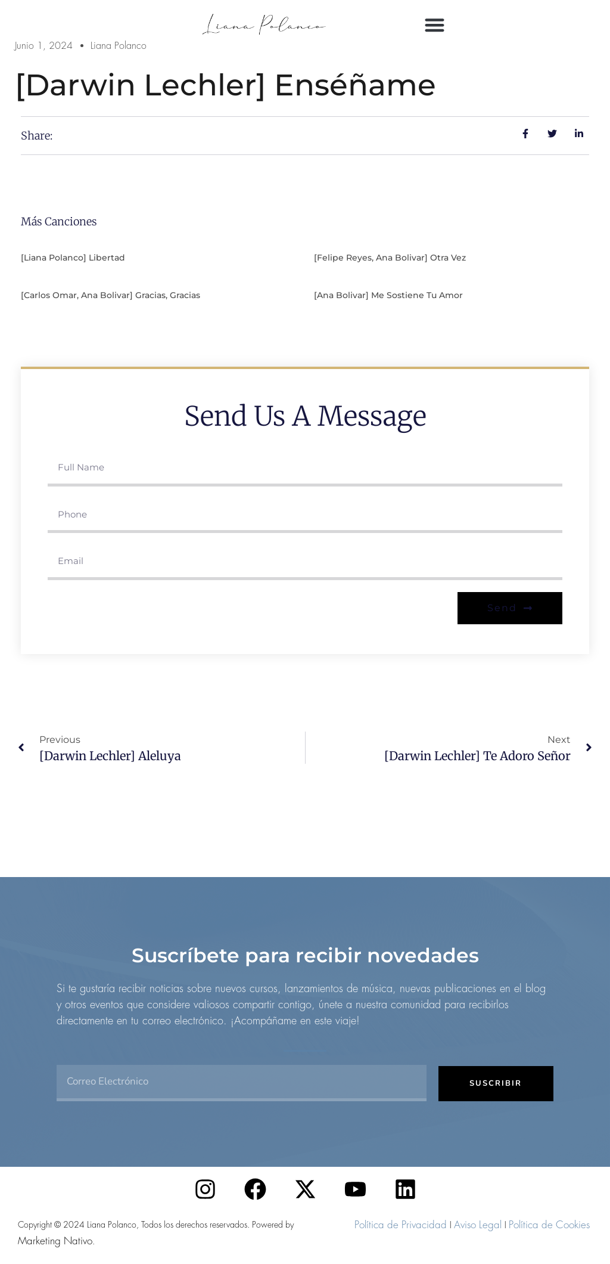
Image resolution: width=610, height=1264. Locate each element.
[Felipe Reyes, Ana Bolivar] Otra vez (390, 257)
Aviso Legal (478, 1224)
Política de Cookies (549, 1224)
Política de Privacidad (400, 1224)
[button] (434, 25)
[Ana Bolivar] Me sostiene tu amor (388, 295)
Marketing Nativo (55, 1240)
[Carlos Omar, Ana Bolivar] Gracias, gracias (110, 295)
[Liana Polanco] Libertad (73, 257)
